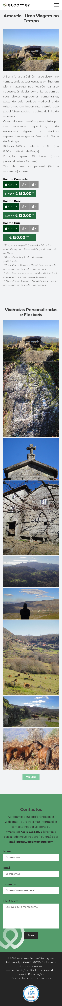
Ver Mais (31, 776)
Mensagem (10, 900)
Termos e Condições (31, 265)
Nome (7, 851)
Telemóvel (10, 884)
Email (7, 867)
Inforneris (45, 978)
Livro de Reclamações (31, 974)
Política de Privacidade (43, 970)
